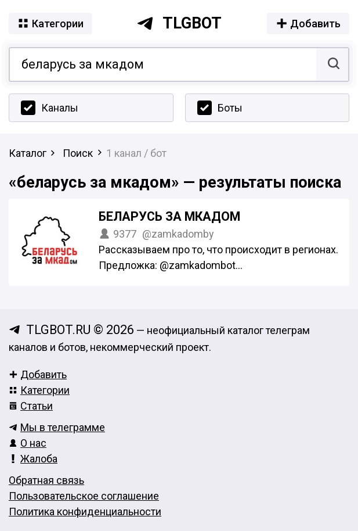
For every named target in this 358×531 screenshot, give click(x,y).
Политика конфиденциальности (85, 511)
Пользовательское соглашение (84, 496)
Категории (39, 390)
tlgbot (179, 23)
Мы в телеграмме (57, 427)
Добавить (38, 374)
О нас (27, 443)
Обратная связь (46, 480)
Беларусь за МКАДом (169, 216)
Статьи (31, 406)
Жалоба (33, 459)
